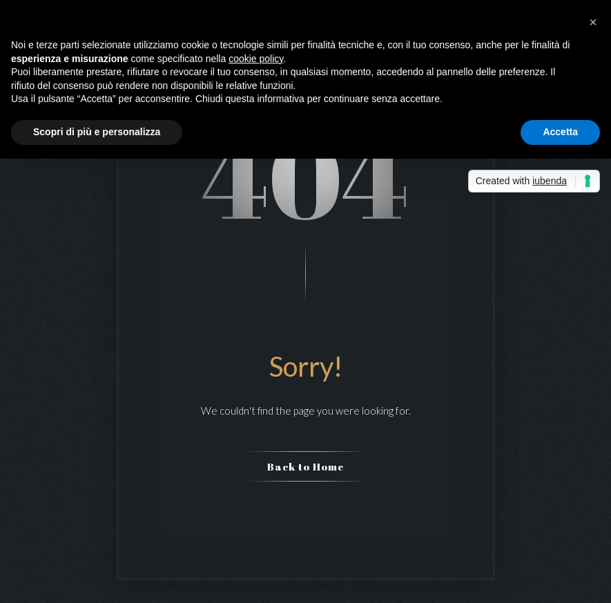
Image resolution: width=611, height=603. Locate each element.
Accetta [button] (560, 131)
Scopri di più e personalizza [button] (96, 131)
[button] (593, 22)
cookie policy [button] (256, 58)
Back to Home (306, 466)
